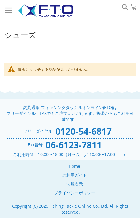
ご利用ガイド (74, 175)
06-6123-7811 (74, 145)
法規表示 (74, 184)
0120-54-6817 (83, 131)
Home (74, 166)
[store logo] (45, 11)
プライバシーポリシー (74, 193)
